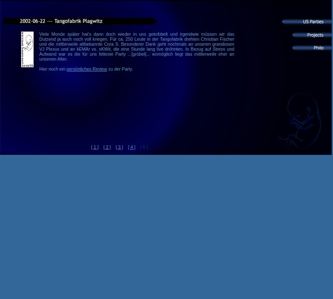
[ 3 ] (119, 147)
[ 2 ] (107, 147)
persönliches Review (87, 68)
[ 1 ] (95, 147)
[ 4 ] (132, 147)
